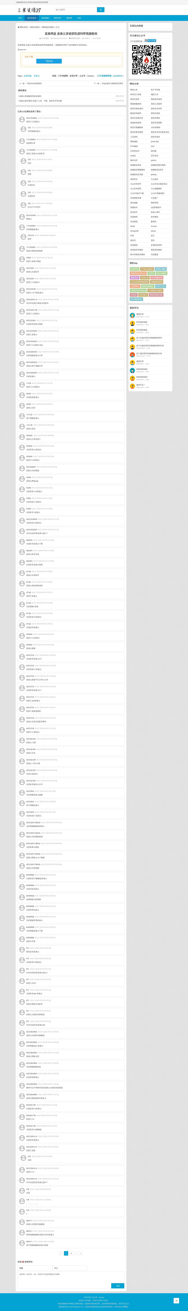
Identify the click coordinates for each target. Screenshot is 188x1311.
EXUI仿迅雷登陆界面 (139, 282)
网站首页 (24, 27)
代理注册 (145, 278)
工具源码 (134, 137)
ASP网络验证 (136, 299)
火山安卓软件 (135, 184)
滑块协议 (134, 269)
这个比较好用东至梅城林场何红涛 (150, 346)
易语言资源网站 (31, 118)
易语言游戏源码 (31, 331)
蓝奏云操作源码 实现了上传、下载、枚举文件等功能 (40, 101)
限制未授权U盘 (156, 295)
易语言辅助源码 (31, 352)
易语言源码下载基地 (33, 823)
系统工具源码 (156, 104)
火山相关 (154, 179)
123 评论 (98, 38)
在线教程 (134, 245)
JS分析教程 (155, 127)
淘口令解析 (161, 273)
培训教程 (134, 217)
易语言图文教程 (136, 132)
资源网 (28, 258)
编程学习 (29, 1221)
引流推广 (154, 198)
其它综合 (154, 156)
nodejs (133, 156)
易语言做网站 (147, 286)
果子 (27, 948)
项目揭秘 (134, 203)
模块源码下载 (31, 1105)
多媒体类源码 (135, 123)
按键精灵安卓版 (136, 174)
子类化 (151, 273)
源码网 (28, 394)
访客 (29, 128)
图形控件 (134, 278)
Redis (132, 226)
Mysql (153, 231)
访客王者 (31, 235)
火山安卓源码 (135, 189)
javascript (155, 141)
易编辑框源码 (156, 282)
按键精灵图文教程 (158, 165)
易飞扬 (28, 571)
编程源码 (29, 540)
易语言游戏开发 (136, 118)
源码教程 (29, 435)
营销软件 (134, 207)
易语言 (133, 240)
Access (154, 226)
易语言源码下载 (31, 310)
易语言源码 (30, 268)
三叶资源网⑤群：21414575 (110, 76)
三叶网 (28, 383)
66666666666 (142, 369)
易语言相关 (31, 18)
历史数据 (154, 254)
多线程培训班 (156, 245)
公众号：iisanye (98, 1297)
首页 (20, 18)
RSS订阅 (87, 1297)
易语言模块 (155, 118)
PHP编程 (134, 146)
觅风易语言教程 (136, 250)
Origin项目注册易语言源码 (112, 83)
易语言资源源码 (31, 519)
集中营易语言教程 (137, 254)
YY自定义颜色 (147, 269)
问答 (79, 18)
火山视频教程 (156, 189)
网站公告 (134, 90)
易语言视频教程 (136, 127)
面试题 (153, 151)
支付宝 (133, 295)
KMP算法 (143, 295)
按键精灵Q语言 (157, 170)
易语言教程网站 (31, 1032)
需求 (153, 240)
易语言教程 (30, 791)
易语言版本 (155, 137)
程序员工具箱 (135, 94)
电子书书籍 (155, 90)
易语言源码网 (31, 215)
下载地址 (49, 61)
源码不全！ (140, 385)
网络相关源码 (48, 27)
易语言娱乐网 (31, 739)
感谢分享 (140, 314)
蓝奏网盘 (28, 76)
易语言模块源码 (136, 108)
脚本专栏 (57, 18)
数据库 (69, 18)
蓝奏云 (37, 76)
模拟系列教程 (156, 250)
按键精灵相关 (135, 165)
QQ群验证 (135, 286)
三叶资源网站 (31, 139)
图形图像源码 (135, 104)
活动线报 (134, 221)
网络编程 (45, 18)
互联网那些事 (135, 198)
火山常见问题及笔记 (159, 184)
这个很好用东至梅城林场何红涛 (149, 353)
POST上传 (160, 286)
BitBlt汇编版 (161, 269)
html (152, 146)
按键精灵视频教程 (137, 170)
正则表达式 (134, 151)
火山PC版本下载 (137, 193)
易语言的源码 (31, 320)
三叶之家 (29, 415)
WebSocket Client (138, 291)
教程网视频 (30, 875)
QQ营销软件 (156, 207)
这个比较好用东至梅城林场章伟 (149, 338)
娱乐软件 (134, 212)
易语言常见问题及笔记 (160, 132)
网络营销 (154, 203)
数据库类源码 (135, 113)
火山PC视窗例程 (157, 193)
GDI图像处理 (157, 278)
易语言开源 (30, 655)
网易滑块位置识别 (138, 273)
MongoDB (134, 231)
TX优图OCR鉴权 (155, 291)
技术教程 (154, 217)
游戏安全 (134, 179)
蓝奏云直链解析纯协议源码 (30, 96)
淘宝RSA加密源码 (34, 83)
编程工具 (154, 94)
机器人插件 (155, 212)
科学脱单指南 (141, 322)
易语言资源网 (156, 123)
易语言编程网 (31, 467)
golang (153, 174)
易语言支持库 (156, 108)
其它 (153, 236)
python (153, 160)
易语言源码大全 (31, 299)
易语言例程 (155, 113)
